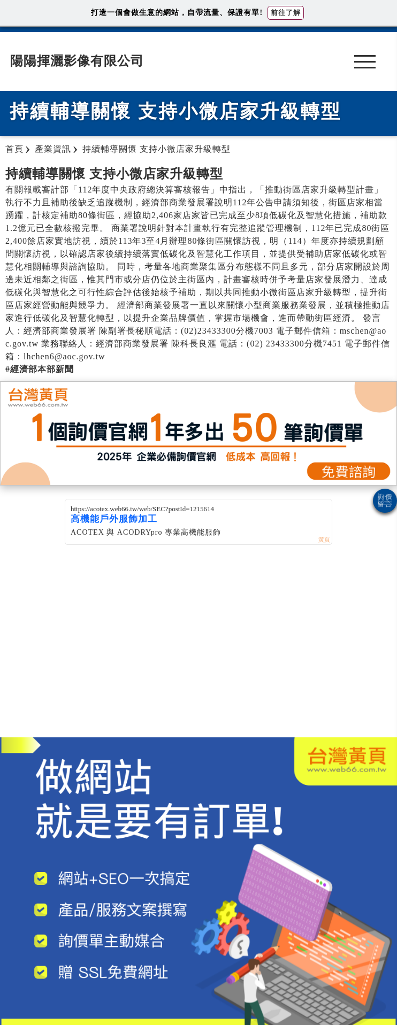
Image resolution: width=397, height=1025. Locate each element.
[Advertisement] (198, 652)
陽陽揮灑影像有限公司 (77, 61)
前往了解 (286, 13)
